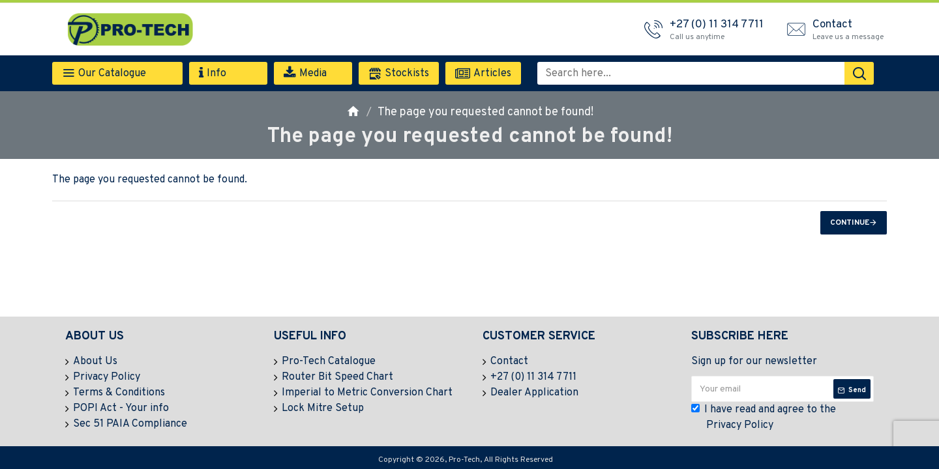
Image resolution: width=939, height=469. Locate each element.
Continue (849, 223)
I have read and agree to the (763, 418)
